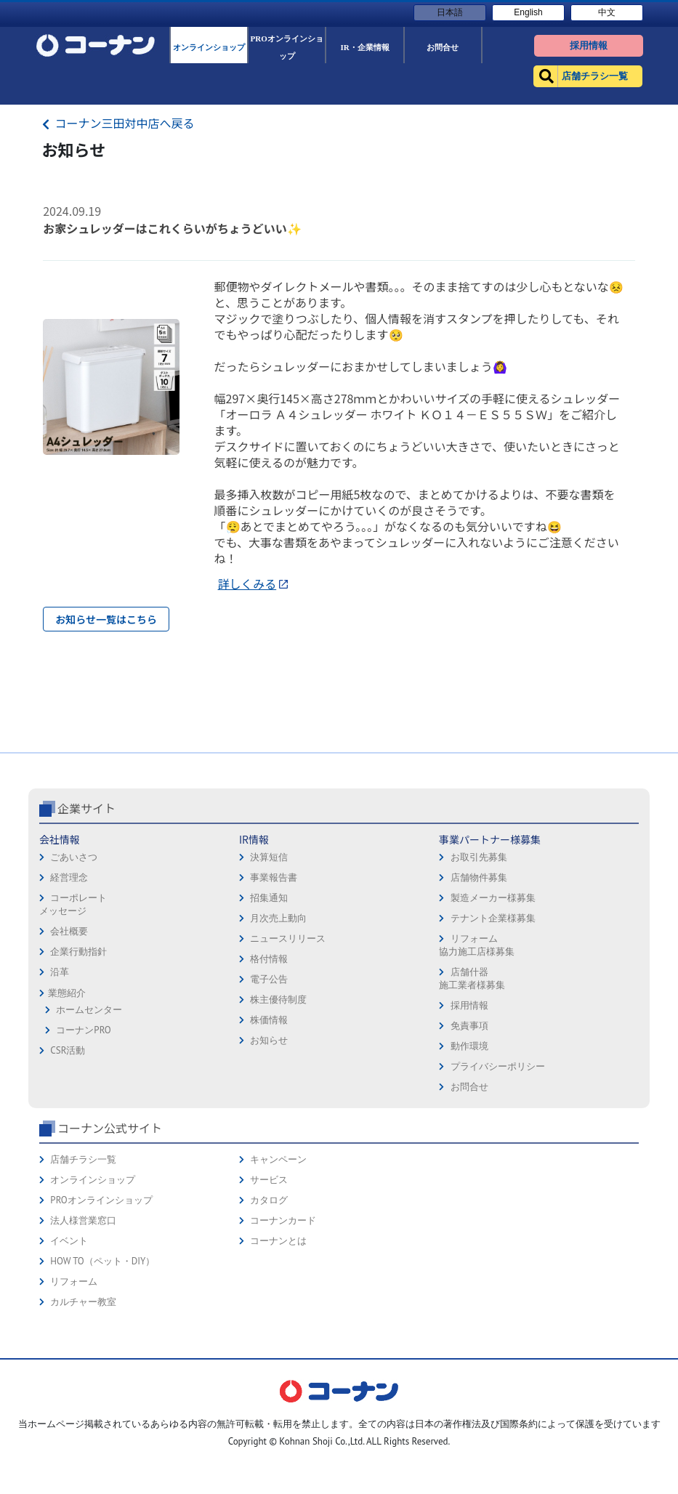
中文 (607, 12)
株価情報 (269, 1122)
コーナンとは (278, 1343)
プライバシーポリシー (498, 1169)
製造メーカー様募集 (493, 1000)
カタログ (269, 1302)
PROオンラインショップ (101, 1302)
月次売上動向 (278, 1020)
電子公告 (269, 1081)
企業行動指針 (78, 1054)
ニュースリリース (288, 1041)
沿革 (59, 1074)
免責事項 (469, 1128)
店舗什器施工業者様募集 (472, 1081)
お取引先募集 (479, 959)
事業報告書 (273, 980)
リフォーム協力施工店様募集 (476, 1047)
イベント (69, 1343)
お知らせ (269, 1142)
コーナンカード (283, 1323)
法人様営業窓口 (83, 1323)
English (528, 12)
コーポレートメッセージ (73, 1006)
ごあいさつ (73, 959)
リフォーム (73, 1384)
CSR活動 (67, 1153)
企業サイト (86, 910)
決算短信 (269, 959)
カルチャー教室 (83, 1404)
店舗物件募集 (479, 980)
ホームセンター (89, 1112)
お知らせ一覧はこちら (106, 619)
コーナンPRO (83, 1132)
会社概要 (69, 1033)
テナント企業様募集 (493, 1020)
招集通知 (269, 1000)
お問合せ (469, 1189)
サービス (269, 1282)
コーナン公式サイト (109, 1230)
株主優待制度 (278, 1102)
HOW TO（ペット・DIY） (102, 1363)
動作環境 (469, 1148)
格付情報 (269, 1061)
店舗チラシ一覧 (83, 1262)
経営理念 (69, 980)
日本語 (450, 12)
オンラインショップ (92, 1282)
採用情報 (469, 1108)
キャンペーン (278, 1262)
